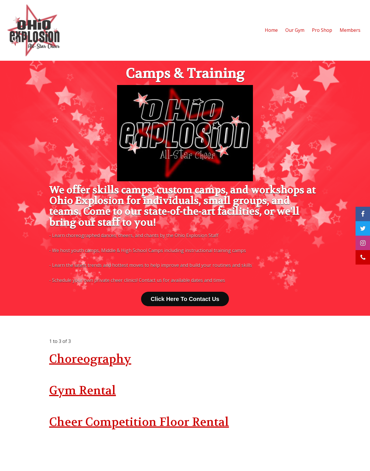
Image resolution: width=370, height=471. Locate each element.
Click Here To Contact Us (185, 299)
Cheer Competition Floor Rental (139, 422)
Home (271, 30)
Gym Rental (82, 390)
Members (350, 30)
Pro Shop (322, 30)
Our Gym (294, 30)
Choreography (90, 359)
